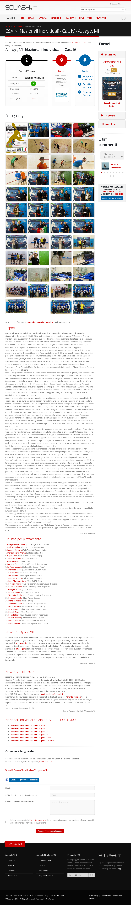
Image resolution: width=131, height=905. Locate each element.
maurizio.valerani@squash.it (40, 322)
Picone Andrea (14, 592)
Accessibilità (118, 896)
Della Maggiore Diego (17, 581)
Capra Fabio (12, 555)
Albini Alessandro (15, 603)
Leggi (120, 869)
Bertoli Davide (14, 609)
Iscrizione (118, 219)
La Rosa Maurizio (14, 567)
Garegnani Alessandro (87, 78)
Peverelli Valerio (14, 584)
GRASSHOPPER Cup (112, 63)
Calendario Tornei (45, 860)
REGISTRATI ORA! (46, 761)
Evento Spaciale (74, 697)
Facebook (123, 18)
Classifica (42, 865)
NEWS (81, 18)
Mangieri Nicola (14, 601)
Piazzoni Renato (15, 578)
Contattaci (11, 871)
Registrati (11, 865)
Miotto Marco (14, 620)
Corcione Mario (13, 561)
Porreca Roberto (15, 598)
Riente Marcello (14, 623)
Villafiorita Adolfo (15, 595)
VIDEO (90, 18)
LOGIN (11, 18)
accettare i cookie (79, 42)
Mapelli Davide (14, 612)
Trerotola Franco (14, 558)
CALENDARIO (71, 18)
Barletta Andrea (87, 86)
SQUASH (32, 18)
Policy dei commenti (37, 820)
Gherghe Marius (14, 589)
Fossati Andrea (14, 617)
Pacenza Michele (15, 586)
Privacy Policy (12, 876)
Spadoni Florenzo (87, 93)
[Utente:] (72, 788)
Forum (33, 98)
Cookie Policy (106, 896)
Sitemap (92, 898)
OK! (91, 875)
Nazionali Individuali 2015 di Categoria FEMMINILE (33, 740)
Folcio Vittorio (14, 606)
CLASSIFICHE (56, 18)
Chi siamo (11, 860)
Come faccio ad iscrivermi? (112, 224)
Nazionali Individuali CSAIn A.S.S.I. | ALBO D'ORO (40, 720)
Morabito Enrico (15, 570)
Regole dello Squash (46, 876)
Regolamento (110, 217)
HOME (22, 18)
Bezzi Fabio (13, 572)
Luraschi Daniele (14, 564)
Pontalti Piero (14, 615)
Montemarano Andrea (16, 553)
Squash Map (116, 4)
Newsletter (101, 18)
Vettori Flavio (13, 575)
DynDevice (50, 899)
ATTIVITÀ (43, 18)
